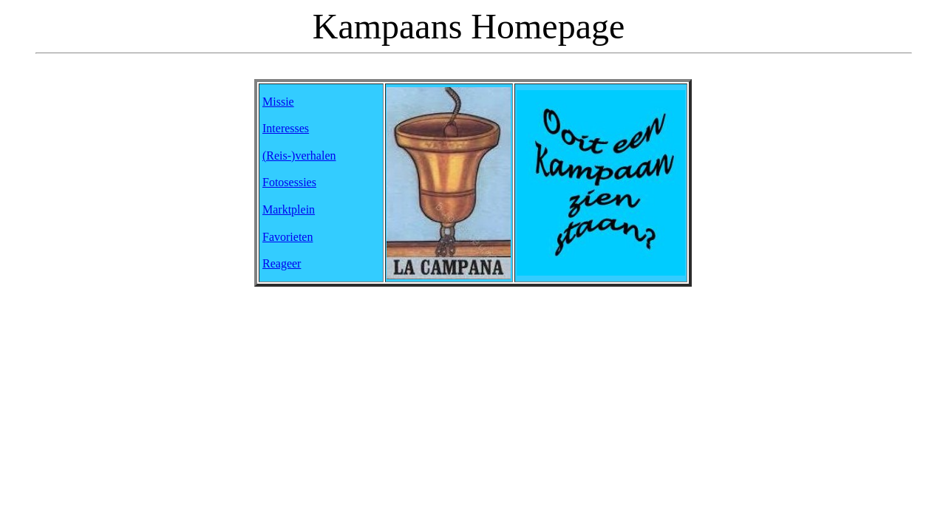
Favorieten (287, 237)
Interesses (285, 128)
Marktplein (288, 209)
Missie (278, 101)
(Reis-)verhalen (299, 155)
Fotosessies (289, 182)
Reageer (281, 263)
